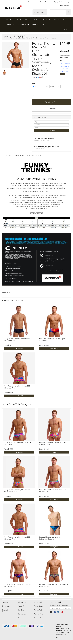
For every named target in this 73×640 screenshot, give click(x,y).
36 (52, 86)
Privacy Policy (38, 610)
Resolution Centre (5, 611)
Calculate (51, 130)
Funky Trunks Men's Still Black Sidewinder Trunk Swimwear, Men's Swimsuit (31, 38)
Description (7, 155)
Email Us (38, 2)
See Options (19, 348)
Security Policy (39, 618)
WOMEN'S (9, 20)
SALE (44, 24)
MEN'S (19, 20)
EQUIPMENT (10, 24)
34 (46, 86)
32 (40, 86)
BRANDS (35, 24)
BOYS (36, 20)
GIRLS (28, 20)
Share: (37, 77)
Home (6, 36)
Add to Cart (51, 102)
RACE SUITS (46, 20)
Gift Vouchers (64, 6)
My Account (40, 12)
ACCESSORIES (60, 20)
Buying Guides (58, 2)
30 (34, 86)
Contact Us (22, 614)
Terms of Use (38, 606)
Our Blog (21, 610)
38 (58, 86)
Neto (57, 637)
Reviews (34, 155)
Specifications (19, 155)
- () (66, 29)
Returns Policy (39, 614)
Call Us (30, 2)
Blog (67, 2)
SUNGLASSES (23, 24)
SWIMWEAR (21, 36)
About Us (47, 2)
